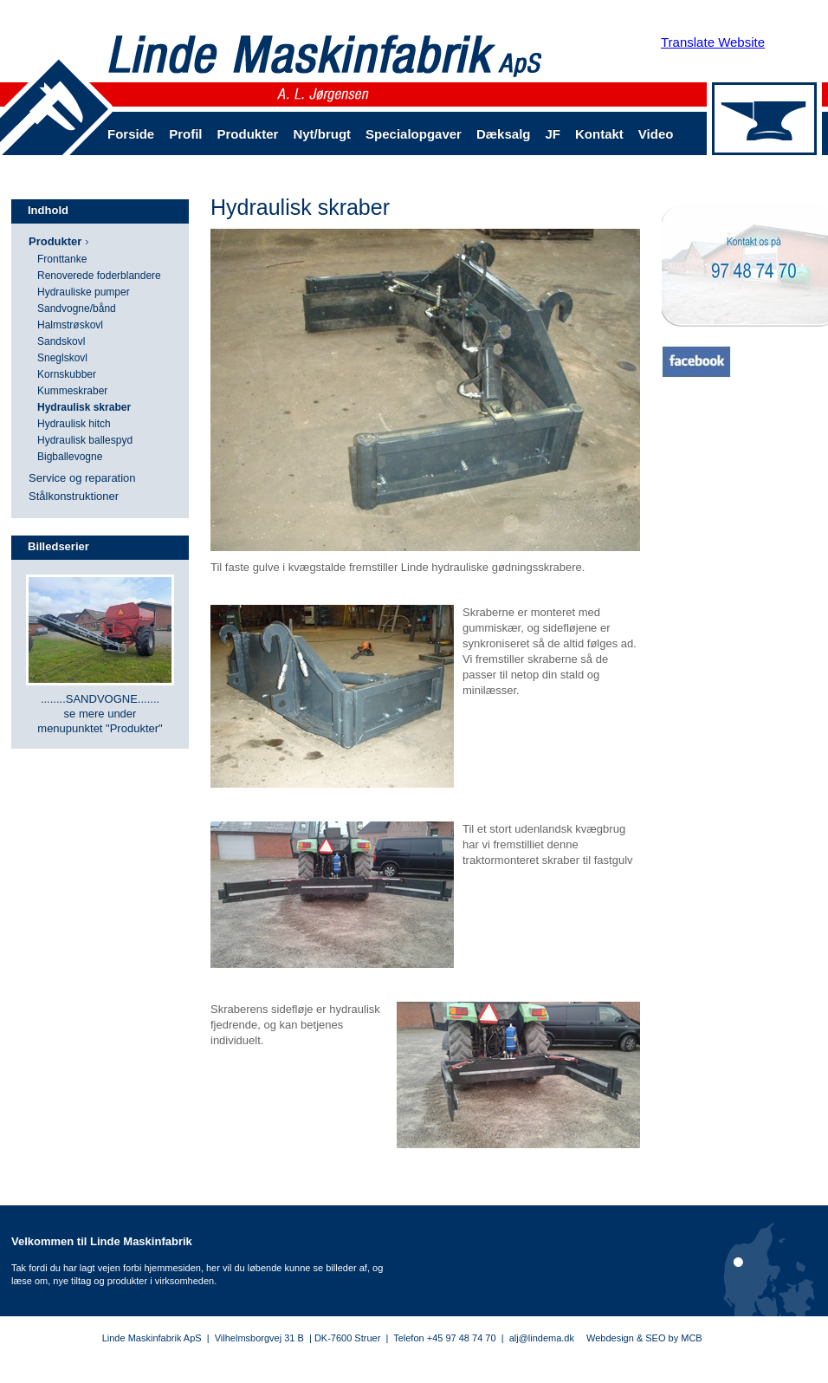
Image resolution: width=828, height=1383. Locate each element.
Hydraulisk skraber (84, 407)
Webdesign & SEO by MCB (644, 1338)
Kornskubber (66, 374)
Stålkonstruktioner (74, 496)
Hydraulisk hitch (74, 424)
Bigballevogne (69, 457)
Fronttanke (62, 259)
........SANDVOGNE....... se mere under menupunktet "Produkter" (99, 713)
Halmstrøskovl (70, 325)
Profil (185, 134)
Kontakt (599, 134)
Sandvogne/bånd (76, 308)
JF (552, 134)
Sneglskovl (62, 358)
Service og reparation (82, 477)
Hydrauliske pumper (83, 292)
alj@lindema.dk (541, 1338)
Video (656, 134)
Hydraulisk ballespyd (85, 440)
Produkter (248, 134)
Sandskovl (61, 341)
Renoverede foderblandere (99, 275)
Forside (130, 134)
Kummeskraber (72, 391)
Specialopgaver (413, 134)
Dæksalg (503, 134)
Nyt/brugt (322, 134)
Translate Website (713, 42)
